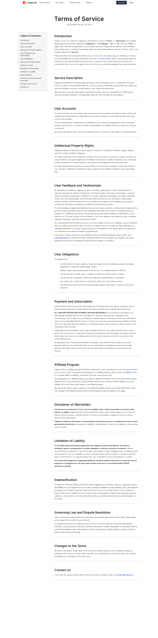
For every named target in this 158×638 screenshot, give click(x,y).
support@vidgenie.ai (62, 238)
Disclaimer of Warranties (29, 68)
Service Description (27, 43)
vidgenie (32, 2)
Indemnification (26, 75)
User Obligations (26, 59)
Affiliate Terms (131, 372)
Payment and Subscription (30, 62)
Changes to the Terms (28, 84)
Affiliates (88, 2)
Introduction (25, 40)
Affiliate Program (26, 65)
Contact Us (24, 87)
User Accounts (26, 47)
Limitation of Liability (27, 72)
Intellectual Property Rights (30, 50)
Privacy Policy (105, 59)
